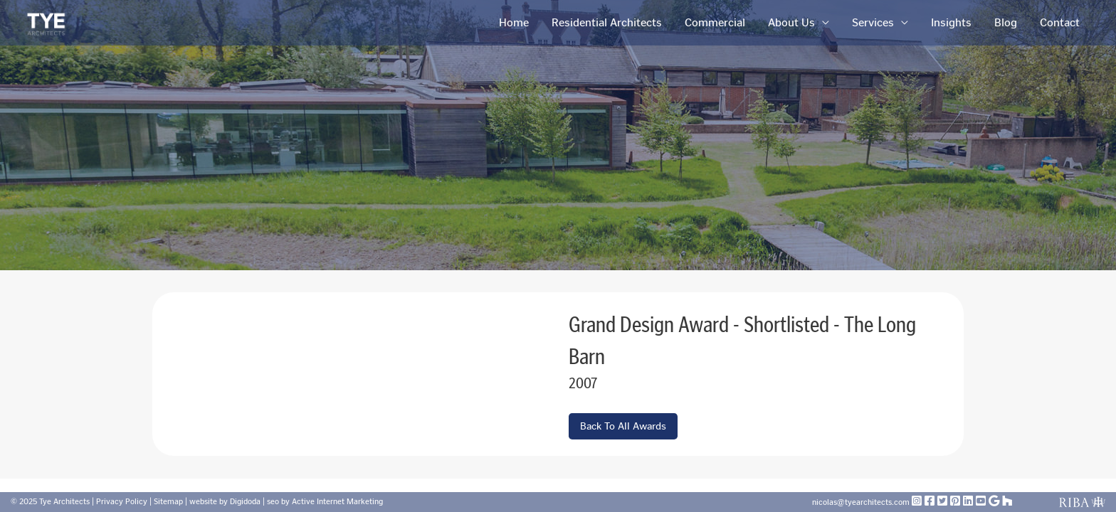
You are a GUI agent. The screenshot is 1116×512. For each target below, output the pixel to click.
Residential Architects (607, 22)
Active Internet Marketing (337, 501)
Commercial (715, 22)
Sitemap (168, 501)
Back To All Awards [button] (623, 426)
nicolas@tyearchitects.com (862, 502)
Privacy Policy (121, 501)
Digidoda (245, 501)
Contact (1060, 22)
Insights (951, 22)
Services (873, 22)
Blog (1005, 22)
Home (514, 22)
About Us (791, 22)
